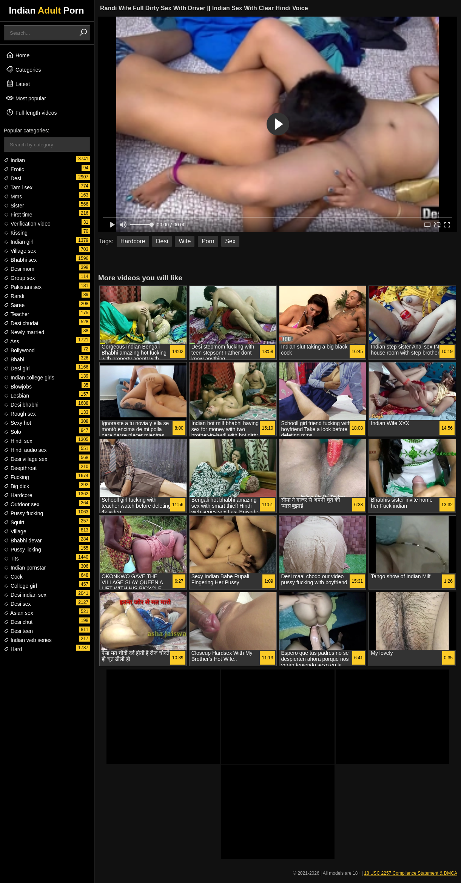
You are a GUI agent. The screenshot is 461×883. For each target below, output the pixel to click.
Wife (185, 241)
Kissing (16, 233)
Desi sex (17, 604)
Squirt (14, 522)
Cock (13, 577)
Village (15, 531)
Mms (13, 196)
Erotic (14, 169)
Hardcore (18, 495)
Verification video (27, 224)
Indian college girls (29, 378)
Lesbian (16, 396)
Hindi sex (18, 441)
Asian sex (18, 613)
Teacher (16, 314)
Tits (11, 559)
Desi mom (19, 269)
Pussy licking (22, 550)
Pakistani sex (23, 287)
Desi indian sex (25, 595)
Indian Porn (46, 10)
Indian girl (19, 242)
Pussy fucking (23, 513)
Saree (14, 305)
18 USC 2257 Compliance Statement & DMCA (410, 873)
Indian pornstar (25, 568)
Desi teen (18, 631)
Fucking (16, 477)
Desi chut (18, 622)
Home (17, 55)
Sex (230, 241)
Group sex (19, 278)
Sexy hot (17, 423)
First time (18, 215)
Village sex (20, 251)
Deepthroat (20, 468)
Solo (12, 432)
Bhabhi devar (23, 540)
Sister (14, 206)
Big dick (16, 486)
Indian (14, 160)
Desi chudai (21, 323)
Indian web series (28, 640)
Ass (11, 341)
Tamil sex (18, 187)
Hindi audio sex (25, 450)
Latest (18, 84)
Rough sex (20, 414)
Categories (23, 69)
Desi (12, 178)
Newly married (24, 332)
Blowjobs (18, 387)
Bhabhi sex (20, 260)
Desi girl (16, 368)
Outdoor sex (21, 504)
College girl (20, 586)
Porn (208, 241)
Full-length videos (31, 112)
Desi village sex (25, 459)
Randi (14, 296)
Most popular (26, 98)
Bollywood (19, 350)
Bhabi (14, 359)
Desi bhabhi (21, 405)
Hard (13, 649)
